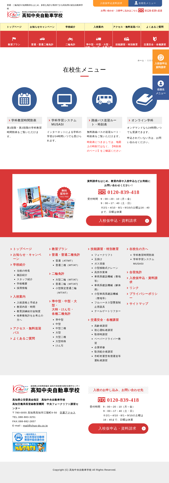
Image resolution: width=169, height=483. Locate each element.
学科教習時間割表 (23, 120)
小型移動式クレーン (106, 267)
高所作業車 (101, 272)
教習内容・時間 (26, 306)
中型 (58, 323)
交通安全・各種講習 (155, 41)
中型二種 (61, 328)
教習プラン (14, 41)
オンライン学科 (142, 120)
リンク (134, 288)
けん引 (60, 345)
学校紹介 (70, 27)
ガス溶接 (99, 263)
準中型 (60, 319)
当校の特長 (23, 270)
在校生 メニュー (161, 91)
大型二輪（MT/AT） (68, 279)
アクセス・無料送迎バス (126, 27)
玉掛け (98, 259)
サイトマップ (138, 303)
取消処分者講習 (103, 351)
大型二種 (61, 337)
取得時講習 (101, 334)
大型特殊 (61, 341)
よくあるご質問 (155, 27)
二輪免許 (70, 41)
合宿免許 (135, 272)
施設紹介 (22, 275)
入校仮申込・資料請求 (118, 221)
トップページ (14, 27)
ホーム (141, 60)
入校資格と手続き (27, 302)
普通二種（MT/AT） (68, 265)
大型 (58, 332)
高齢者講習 (101, 325)
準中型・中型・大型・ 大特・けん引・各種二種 (98, 42)
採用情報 (22, 288)
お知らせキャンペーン (42, 27)
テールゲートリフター (107, 311)
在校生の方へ (138, 249)
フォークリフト (103, 254)
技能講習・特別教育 (127, 41)
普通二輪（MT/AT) (67, 283)
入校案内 (98, 27)
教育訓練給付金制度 (29, 311)
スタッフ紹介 (25, 279)
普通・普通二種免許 (42, 41)
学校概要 (22, 283)
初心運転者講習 (103, 330)
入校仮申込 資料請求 (161, 65)
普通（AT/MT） (65, 260)
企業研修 (99, 347)
